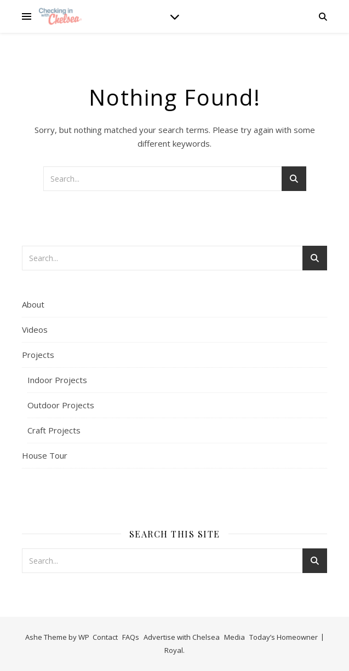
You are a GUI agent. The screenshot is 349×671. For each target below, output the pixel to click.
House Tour (44, 455)
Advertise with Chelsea (182, 637)
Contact (105, 637)
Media (234, 637)
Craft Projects (54, 430)
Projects (38, 354)
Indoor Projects (57, 379)
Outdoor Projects (60, 405)
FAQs (130, 637)
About (33, 304)
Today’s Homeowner (283, 637)
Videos (35, 329)
